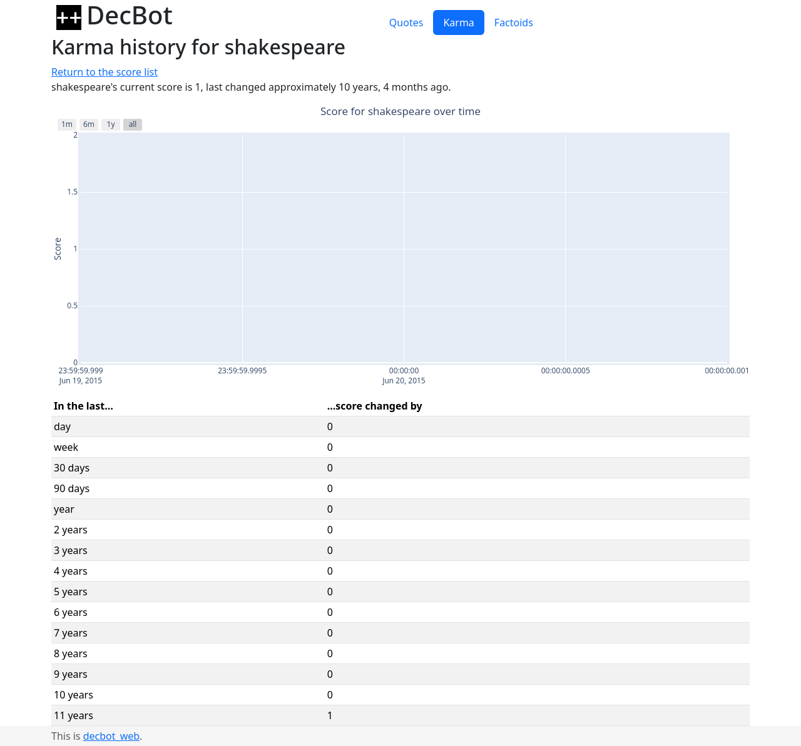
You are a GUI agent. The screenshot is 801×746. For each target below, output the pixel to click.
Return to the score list (104, 72)
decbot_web (111, 736)
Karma (458, 22)
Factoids (513, 22)
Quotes (406, 22)
